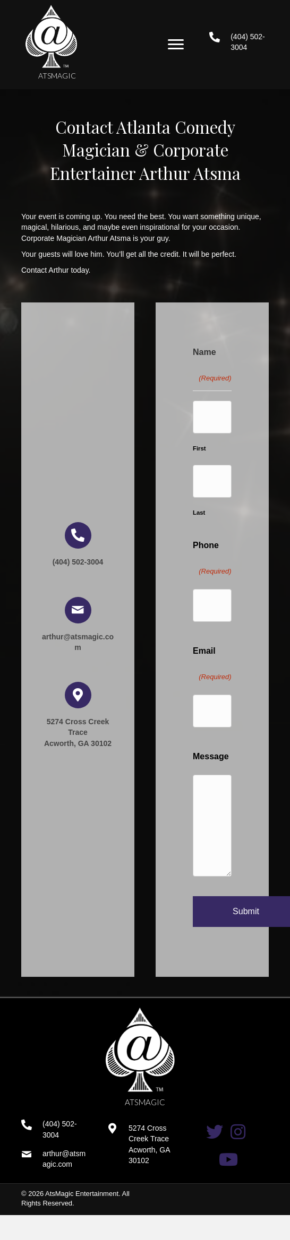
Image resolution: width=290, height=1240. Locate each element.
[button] (176, 44)
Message (211, 756)
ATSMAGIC (57, 75)
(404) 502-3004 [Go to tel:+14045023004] (78, 562)
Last (199, 512)
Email (212, 666)
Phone (212, 561)
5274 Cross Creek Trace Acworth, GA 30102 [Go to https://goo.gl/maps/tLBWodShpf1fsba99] (78, 732)
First (199, 448)
